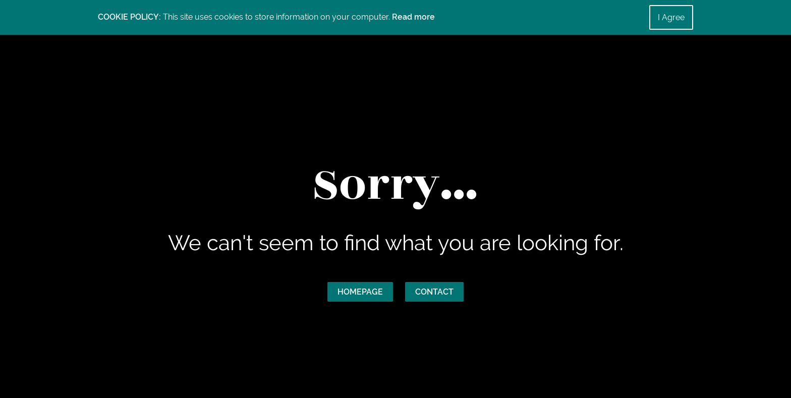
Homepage (360, 292)
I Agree (671, 17)
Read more (413, 17)
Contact (434, 292)
